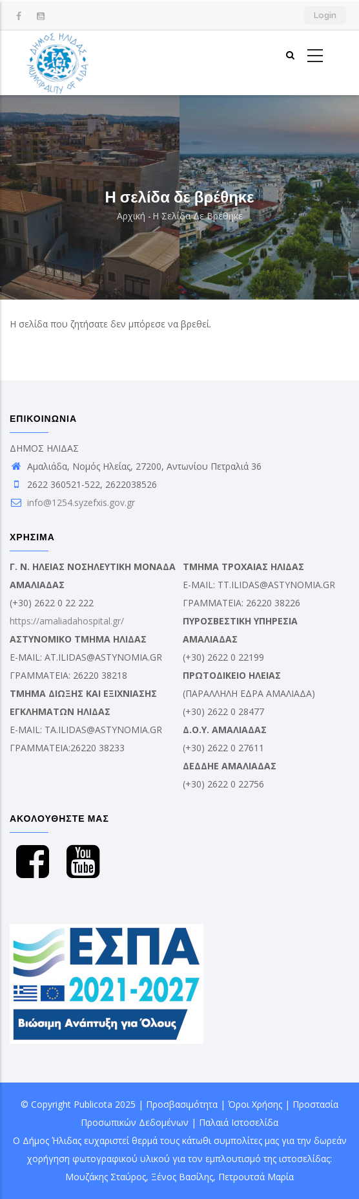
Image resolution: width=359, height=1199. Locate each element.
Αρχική (131, 216)
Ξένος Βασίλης (182, 1177)
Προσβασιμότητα (182, 1104)
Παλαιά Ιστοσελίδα (238, 1122)
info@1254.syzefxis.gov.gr (72, 502)
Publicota (93, 1104)
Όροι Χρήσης (255, 1104)
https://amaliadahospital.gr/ (67, 621)
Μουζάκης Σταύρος (105, 1177)
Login (325, 15)
